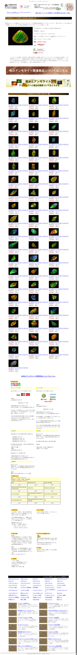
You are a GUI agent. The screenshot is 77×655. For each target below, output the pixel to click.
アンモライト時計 (25, 590)
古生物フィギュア (37, 597)
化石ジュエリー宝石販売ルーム (12, 12)
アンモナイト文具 (25, 597)
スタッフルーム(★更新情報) (55, 646)
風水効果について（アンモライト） (26, 610)
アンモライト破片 (13, 587)
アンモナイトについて (23, 624)
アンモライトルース (49, 587)
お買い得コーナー (13, 595)
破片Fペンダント (25, 593)
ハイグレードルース (37, 590)
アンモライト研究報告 (53, 617)
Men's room (59, 593)
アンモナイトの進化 (53, 631)
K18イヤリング (48, 579)
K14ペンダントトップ (62, 579)
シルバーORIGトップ (38, 593)
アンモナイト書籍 (61, 595)
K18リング (35, 579)
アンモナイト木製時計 (14, 597)
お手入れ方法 (36, 599)
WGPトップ (60, 581)
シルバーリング (36, 583)
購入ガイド (59, 599)
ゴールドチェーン (49, 585)
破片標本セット (24, 595)
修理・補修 (23, 599)
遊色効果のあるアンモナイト (25, 631)
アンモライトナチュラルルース (25, 12)
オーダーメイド (48, 593)
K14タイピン (24, 581)
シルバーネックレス (25, 583)
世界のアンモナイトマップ (54, 638)
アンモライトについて (53, 603)
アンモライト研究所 (48, 576)
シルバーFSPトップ (13, 593)
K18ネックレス (24, 579)
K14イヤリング (36, 581)
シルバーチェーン (37, 585)
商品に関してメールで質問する (44, 13)
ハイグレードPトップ (62, 590)
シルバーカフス (48, 583)
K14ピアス (47, 581)
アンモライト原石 (61, 585)
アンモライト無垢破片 (26, 587)
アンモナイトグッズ (49, 595)
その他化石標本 (48, 597)
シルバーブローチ (13, 585)
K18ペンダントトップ (14, 579)
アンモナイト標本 (37, 595)
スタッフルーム (48, 599)
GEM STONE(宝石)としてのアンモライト (58, 610)
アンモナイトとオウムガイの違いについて (28, 638)
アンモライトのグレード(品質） (25, 617)
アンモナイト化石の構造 (54, 624)
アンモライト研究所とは (23, 603)
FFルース (59, 587)
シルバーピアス (60, 583)
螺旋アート (59, 597)
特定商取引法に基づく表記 (62, 13)
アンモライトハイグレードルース (18, 105)
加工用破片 (35, 587)
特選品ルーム (12, 599)
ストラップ (23, 585)
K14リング (11, 581)
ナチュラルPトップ (13, 590)
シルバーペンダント (13, 583)
